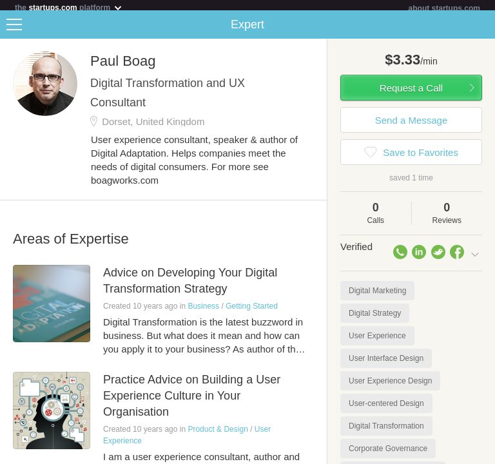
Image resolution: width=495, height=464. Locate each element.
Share (482, 29)
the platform (69, 7)
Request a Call (411, 93)
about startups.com (444, 8)
